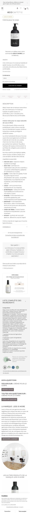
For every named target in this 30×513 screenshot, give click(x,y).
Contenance (6, 75)
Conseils (6, 227)
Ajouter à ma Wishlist (21, 89)
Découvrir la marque (10, 439)
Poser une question (9, 399)
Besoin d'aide (6, 89)
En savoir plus (6, 71)
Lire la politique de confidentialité (9, 504)
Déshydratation (8, 268)
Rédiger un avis (7, 389)
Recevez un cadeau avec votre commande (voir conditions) (15, 53)
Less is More (8, 16)
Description (8, 104)
